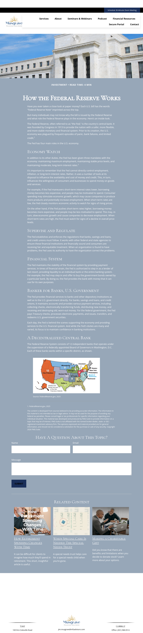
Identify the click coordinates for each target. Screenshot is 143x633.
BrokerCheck (97, 626)
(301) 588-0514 (123, 617)
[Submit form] (18, 470)
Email (76, 429)
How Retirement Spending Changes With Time (28, 529)
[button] (44, 10)
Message (16, 446)
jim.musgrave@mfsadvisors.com (71, 616)
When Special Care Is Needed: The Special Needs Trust (69, 529)
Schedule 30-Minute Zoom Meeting (122, 2)
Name (14, 429)
